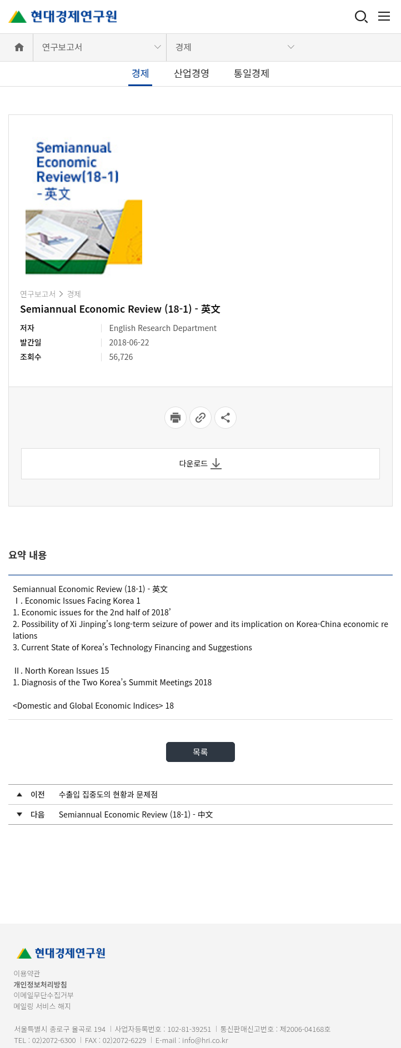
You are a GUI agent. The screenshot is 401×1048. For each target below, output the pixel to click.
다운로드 (200, 463)
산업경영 (191, 73)
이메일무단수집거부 (43, 995)
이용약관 (26, 973)
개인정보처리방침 (40, 984)
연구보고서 (62, 47)
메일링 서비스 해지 (42, 1006)
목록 (200, 752)
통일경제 (251, 73)
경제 (184, 47)
